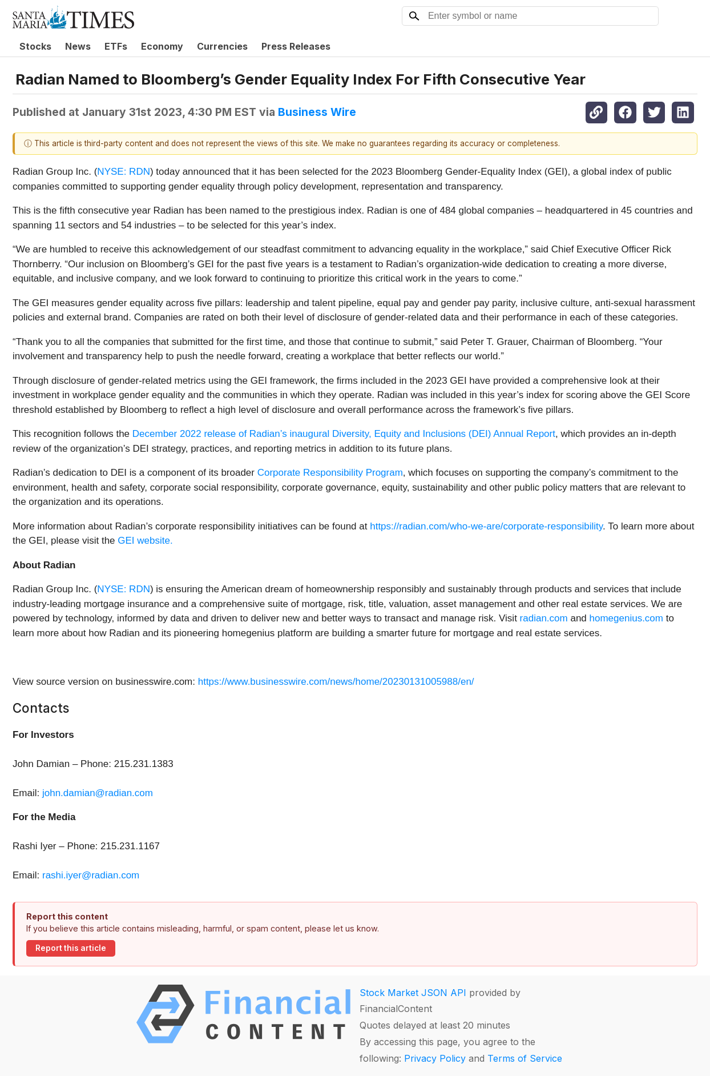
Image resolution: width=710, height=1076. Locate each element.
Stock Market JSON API (413, 992)
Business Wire (317, 112)
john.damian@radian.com (97, 793)
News (78, 46)
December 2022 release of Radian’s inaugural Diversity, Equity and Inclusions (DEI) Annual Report (343, 433)
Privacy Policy (435, 1058)
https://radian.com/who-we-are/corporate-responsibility (486, 526)
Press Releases (295, 46)
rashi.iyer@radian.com (90, 875)
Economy (162, 46)
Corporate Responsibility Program (330, 472)
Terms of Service (524, 1058)
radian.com (545, 618)
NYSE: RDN (123, 171)
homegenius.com (626, 618)
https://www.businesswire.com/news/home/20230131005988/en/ (336, 681)
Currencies (222, 46)
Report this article (70, 948)
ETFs (115, 46)
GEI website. (145, 540)
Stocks (35, 46)
